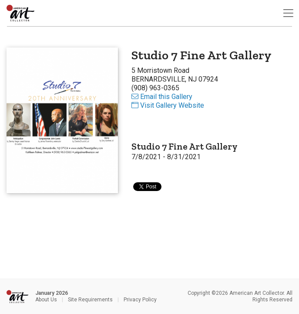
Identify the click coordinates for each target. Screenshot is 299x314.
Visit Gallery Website (167, 105)
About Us (46, 300)
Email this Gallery (161, 96)
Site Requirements (90, 300)
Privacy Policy (140, 300)
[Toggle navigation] (288, 13)
